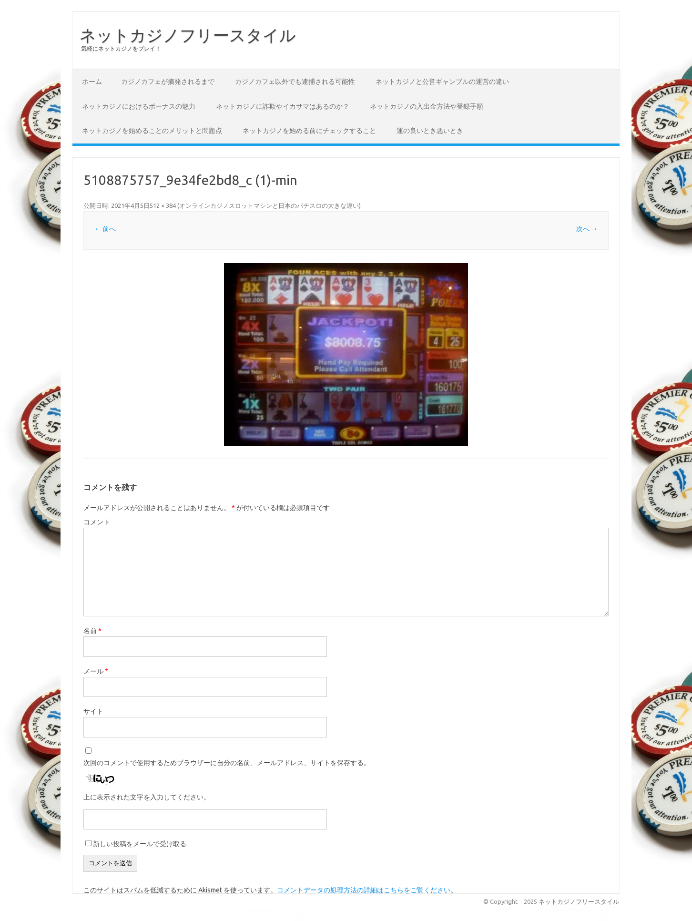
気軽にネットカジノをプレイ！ (121, 48)
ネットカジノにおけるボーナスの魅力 (138, 106)
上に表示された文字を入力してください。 (146, 797)
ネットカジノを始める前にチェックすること (309, 130)
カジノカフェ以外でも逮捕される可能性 (295, 81)
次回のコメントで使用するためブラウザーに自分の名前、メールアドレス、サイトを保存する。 (226, 763)
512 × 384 (163, 205)
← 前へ (105, 229)
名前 (92, 630)
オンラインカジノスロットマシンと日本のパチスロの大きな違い (269, 205)
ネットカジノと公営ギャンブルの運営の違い (442, 81)
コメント (96, 522)
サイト (93, 711)
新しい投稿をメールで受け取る (139, 844)
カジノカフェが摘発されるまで (167, 81)
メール (95, 671)
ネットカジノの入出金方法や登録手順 (426, 106)
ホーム (92, 81)
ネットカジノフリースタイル (188, 35)
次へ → (587, 229)
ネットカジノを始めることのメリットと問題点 (152, 130)
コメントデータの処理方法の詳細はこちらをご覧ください (363, 890)
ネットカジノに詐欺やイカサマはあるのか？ (282, 106)
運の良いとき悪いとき (430, 130)
